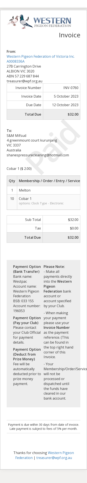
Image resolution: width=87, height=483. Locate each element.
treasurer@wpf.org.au (54, 457)
